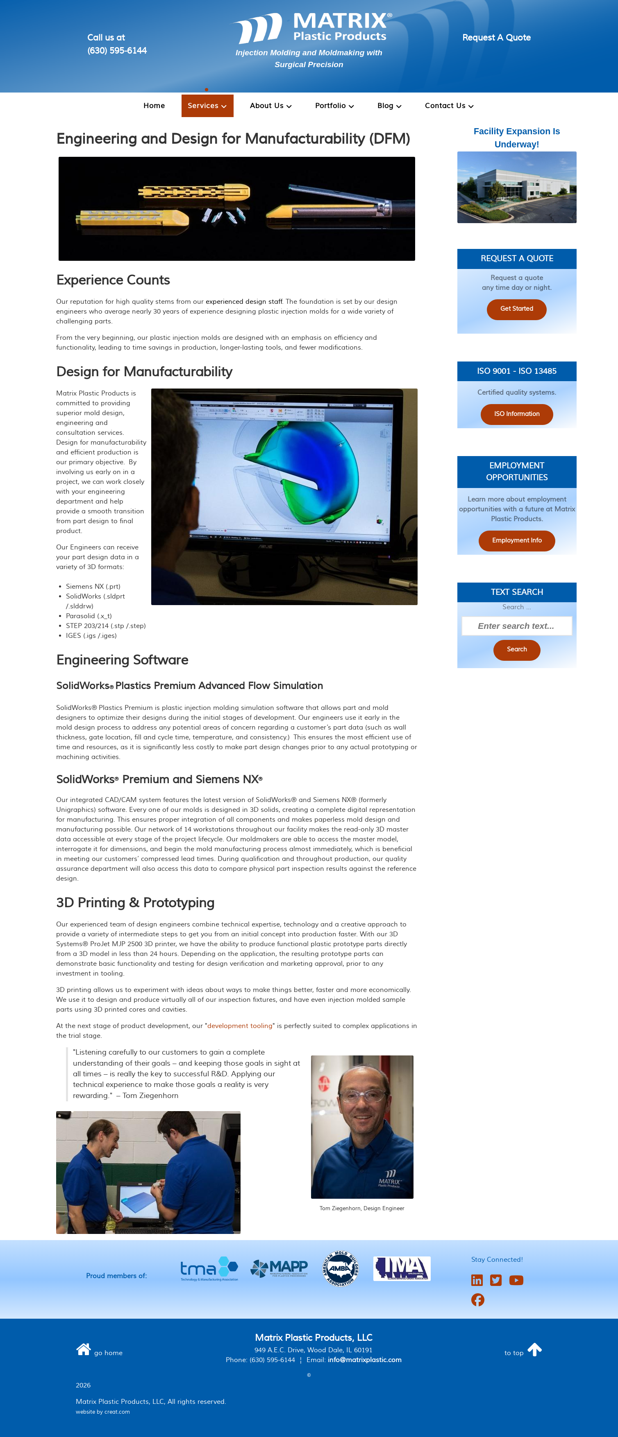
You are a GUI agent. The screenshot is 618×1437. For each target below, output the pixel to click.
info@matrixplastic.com (365, 1360)
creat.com (117, 1412)
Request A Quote (496, 37)
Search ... (516, 607)
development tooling (240, 1026)
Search (517, 650)
